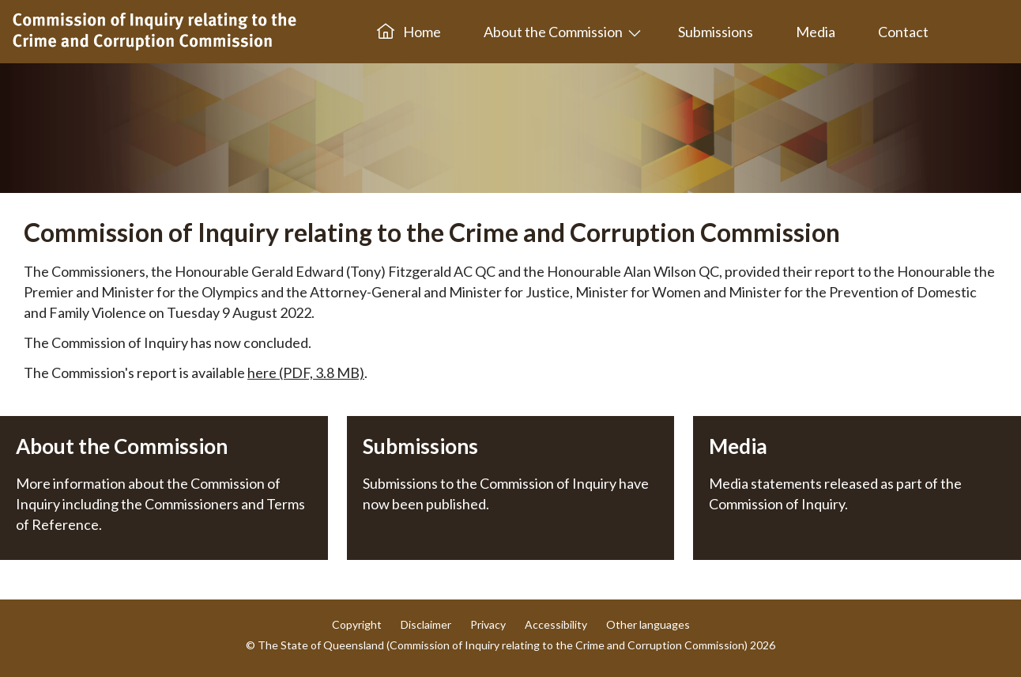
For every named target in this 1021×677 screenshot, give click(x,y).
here (305, 372)
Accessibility (556, 624)
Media (815, 31)
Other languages (648, 624)
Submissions (715, 31)
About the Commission (553, 31)
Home (408, 31)
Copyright (357, 624)
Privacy (488, 624)
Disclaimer (426, 624)
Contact (903, 31)
